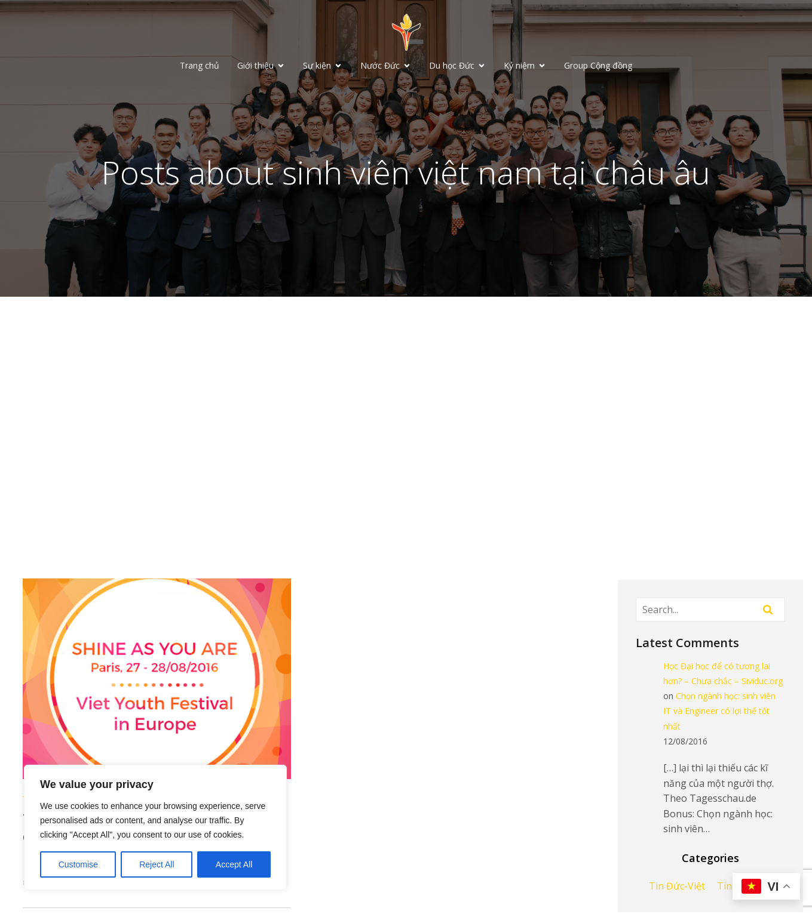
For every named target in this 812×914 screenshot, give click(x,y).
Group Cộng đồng (598, 66)
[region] (155, 827)
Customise (78, 864)
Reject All (156, 864)
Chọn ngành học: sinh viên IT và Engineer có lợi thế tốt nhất (719, 712)
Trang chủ (199, 66)
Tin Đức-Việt (677, 887)
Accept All (234, 864)
